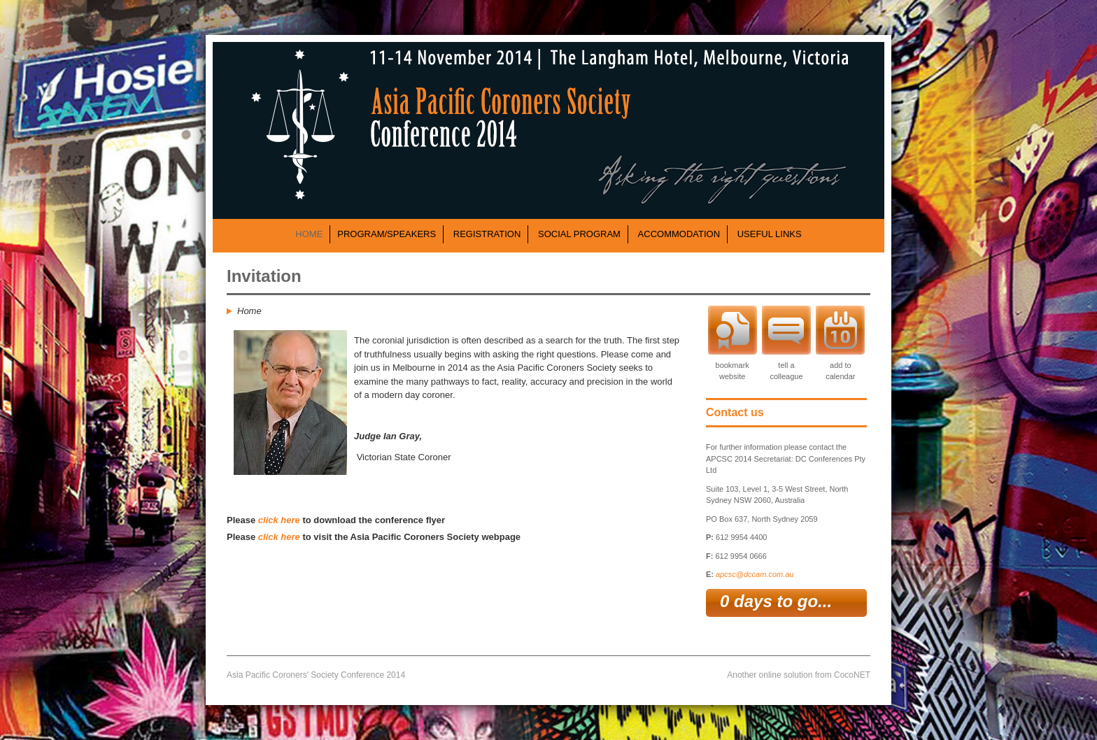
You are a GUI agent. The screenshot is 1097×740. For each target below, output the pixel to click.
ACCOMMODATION (679, 234)
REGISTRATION (487, 234)
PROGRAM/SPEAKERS (386, 234)
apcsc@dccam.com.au (754, 574)
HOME (309, 234)
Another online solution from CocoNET (798, 675)
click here (279, 520)
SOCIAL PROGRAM (579, 234)
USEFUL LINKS (769, 234)
